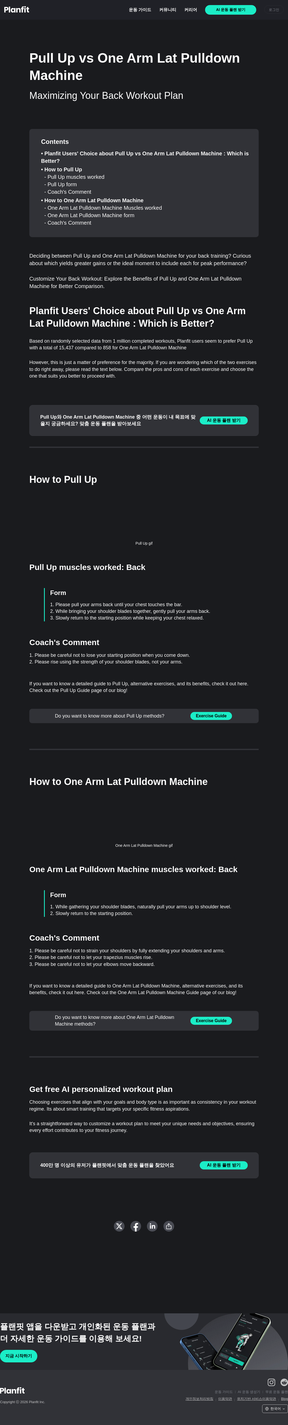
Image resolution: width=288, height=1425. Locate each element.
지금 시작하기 (18, 1356)
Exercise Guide (211, 716)
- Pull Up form (60, 184)
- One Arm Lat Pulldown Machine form (89, 215)
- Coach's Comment (67, 192)
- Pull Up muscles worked (74, 177)
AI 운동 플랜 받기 (223, 420)
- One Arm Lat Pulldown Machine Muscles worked (103, 208)
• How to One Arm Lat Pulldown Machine (92, 200)
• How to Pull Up (61, 169)
